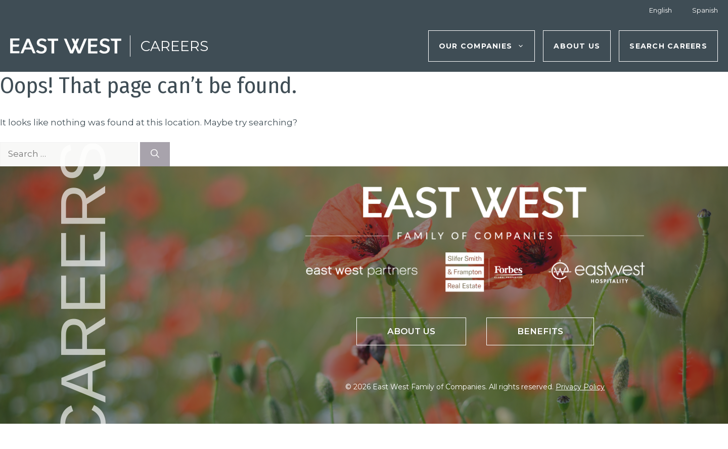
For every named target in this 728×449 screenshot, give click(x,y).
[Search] (155, 154)
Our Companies (486, 46)
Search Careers (668, 46)
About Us (577, 46)
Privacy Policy (580, 386)
